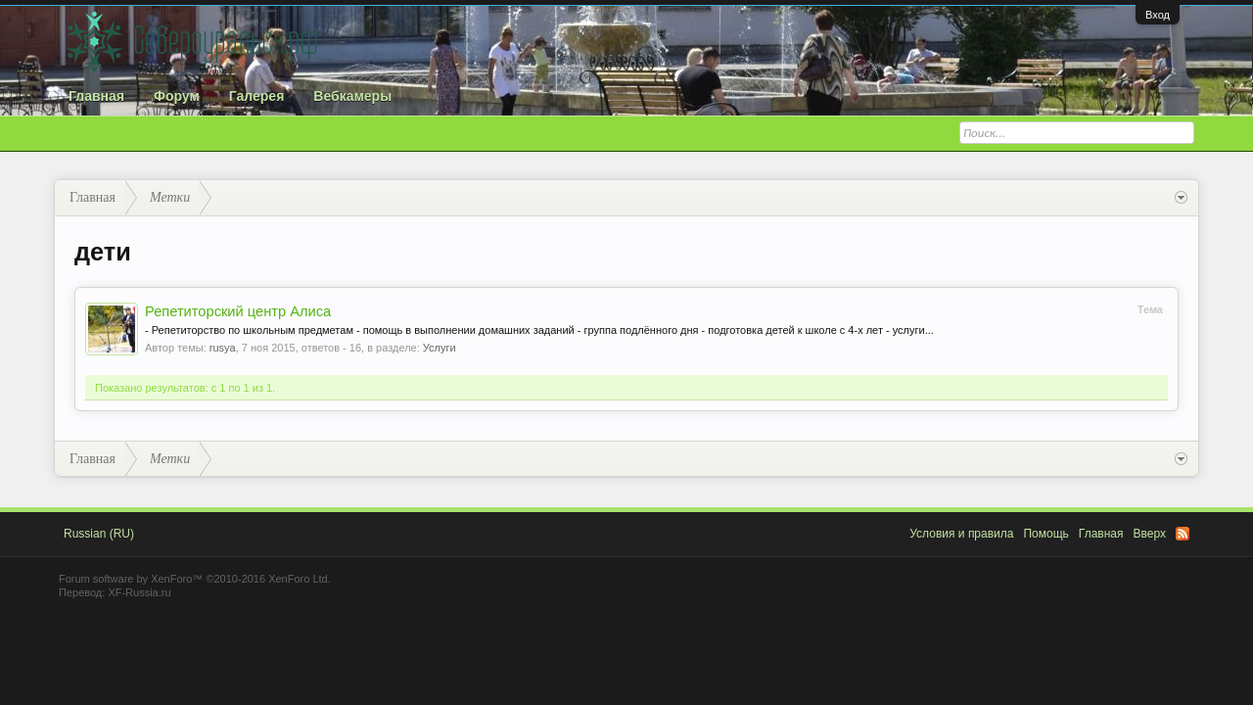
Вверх (1150, 533)
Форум (177, 96)
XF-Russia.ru (139, 592)
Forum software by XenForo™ (195, 579)
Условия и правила (961, 533)
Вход (1157, 15)
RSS (1182, 533)
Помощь (1045, 533)
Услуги (439, 347)
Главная (96, 96)
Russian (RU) (99, 533)
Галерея (257, 96)
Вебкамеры (352, 96)
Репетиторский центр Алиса (238, 311)
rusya (222, 347)
